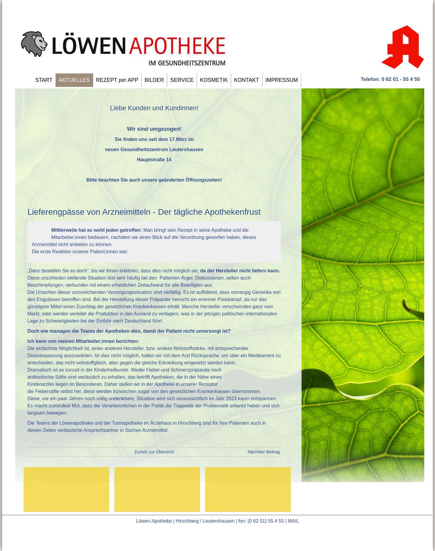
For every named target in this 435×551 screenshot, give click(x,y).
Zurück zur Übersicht (154, 451)
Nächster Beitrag (264, 451)
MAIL (293, 521)
